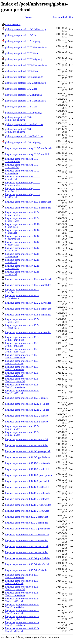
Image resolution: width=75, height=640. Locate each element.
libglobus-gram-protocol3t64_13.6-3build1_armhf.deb (22, 582)
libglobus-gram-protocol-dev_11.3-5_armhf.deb (28, 207)
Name (28, 17)
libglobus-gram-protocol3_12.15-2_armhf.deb (27, 499)
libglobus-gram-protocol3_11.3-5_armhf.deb (26, 445)
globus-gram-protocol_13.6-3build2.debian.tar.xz (18, 130)
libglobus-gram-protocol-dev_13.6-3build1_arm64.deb (22, 338)
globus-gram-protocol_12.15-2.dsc (21, 71)
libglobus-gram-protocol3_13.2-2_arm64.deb (26, 516)
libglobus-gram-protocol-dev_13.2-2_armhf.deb (28, 285)
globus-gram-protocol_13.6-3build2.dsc (24, 136)
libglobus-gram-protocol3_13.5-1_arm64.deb (26, 546)
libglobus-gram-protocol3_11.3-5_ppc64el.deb (27, 457)
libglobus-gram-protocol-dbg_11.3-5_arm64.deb (28, 148)
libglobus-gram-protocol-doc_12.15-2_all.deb (27, 409)
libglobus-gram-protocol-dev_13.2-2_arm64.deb (28, 279)
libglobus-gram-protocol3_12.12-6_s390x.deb (27, 487)
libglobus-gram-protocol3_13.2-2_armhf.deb (26, 522)
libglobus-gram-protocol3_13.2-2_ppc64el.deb (27, 528)
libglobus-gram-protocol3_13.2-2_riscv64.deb (27, 534)
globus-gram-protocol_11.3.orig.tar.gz (23, 41)
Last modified (60, 17)
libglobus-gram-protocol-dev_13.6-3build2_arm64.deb (22, 368)
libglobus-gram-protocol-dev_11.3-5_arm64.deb (28, 201)
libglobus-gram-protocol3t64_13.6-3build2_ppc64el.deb (22, 617)
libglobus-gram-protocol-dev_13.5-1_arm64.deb (28, 308)
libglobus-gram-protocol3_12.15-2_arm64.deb (27, 493)
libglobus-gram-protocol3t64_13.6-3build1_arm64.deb (22, 576)
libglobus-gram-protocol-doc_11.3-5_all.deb (26, 398)
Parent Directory (13, 24)
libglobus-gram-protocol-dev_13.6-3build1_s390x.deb (22, 362)
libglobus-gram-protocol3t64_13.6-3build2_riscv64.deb (22, 623)
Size (71, 17)
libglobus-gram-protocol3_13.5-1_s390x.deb (26, 570)
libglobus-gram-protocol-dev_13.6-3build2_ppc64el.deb (22, 380)
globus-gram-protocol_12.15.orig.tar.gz (24, 77)
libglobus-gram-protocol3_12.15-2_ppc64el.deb (28, 505)
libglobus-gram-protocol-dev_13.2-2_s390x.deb (28, 302)
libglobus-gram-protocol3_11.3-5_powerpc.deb (27, 451)
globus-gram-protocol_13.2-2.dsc (21, 89)
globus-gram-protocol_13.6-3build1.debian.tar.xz (18, 118)
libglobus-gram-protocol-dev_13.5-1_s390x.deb (28, 332)
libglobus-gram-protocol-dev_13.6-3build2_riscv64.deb (22, 386)
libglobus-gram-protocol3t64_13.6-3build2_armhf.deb (22, 611)
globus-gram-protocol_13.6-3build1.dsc (24, 124)
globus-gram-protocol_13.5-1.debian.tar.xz (25, 100)
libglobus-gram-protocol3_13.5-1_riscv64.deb (27, 564)
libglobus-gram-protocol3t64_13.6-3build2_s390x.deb (22, 629)
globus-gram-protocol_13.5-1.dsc (21, 106)
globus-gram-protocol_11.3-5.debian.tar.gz (25, 29)
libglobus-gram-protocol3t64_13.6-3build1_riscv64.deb (22, 594)
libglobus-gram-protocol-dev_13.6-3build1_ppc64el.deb (22, 350)
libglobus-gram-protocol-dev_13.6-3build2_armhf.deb (22, 374)
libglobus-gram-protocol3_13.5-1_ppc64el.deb (27, 558)
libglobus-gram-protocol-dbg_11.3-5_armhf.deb (28, 154)
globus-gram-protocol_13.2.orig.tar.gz (23, 94)
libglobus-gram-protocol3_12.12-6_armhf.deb (27, 469)
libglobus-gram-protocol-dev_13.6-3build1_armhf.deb (22, 344)
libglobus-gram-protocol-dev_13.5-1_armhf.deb (28, 314)
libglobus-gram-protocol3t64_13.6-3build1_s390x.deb (22, 600)
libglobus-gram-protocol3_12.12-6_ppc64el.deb (28, 481)
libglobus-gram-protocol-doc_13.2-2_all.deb (26, 415)
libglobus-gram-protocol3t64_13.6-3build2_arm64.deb (22, 605)
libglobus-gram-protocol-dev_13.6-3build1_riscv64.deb (22, 356)
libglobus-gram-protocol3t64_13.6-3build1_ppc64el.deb (22, 588)
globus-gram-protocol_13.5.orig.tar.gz (23, 112)
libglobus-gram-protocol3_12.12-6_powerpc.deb (28, 475)
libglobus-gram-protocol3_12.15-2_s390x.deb (27, 511)
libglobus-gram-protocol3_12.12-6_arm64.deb (27, 463)
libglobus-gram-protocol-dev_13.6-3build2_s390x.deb (22, 392)
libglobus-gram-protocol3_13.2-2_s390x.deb (26, 540)
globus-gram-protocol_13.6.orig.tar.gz (23, 142)
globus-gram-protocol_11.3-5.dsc (21, 35)
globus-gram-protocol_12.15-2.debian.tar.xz (26, 65)
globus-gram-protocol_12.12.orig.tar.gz (24, 59)
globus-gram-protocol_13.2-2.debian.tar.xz (25, 83)
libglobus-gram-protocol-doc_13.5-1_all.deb (26, 421)
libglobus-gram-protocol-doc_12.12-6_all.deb (27, 404)
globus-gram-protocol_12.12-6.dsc (21, 53)
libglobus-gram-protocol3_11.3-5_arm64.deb (26, 439)
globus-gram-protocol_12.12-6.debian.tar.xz (26, 47)
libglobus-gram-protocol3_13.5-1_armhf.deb (26, 552)
